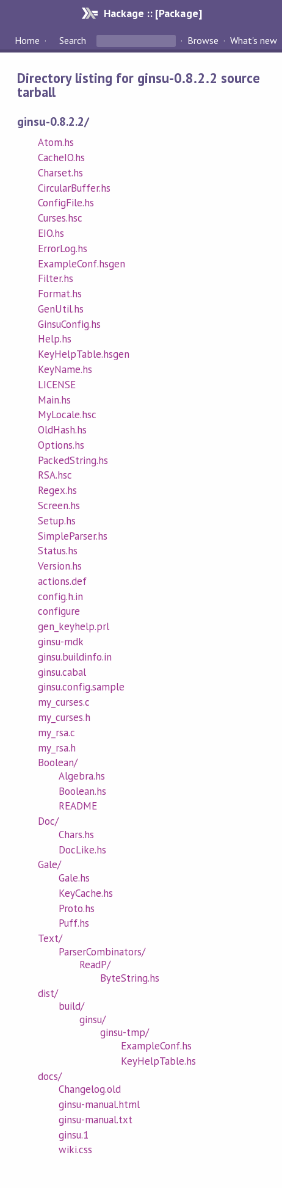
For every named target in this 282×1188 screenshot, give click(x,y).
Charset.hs (60, 172)
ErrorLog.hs (62, 248)
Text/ (50, 938)
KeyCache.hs (86, 893)
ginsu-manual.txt (95, 1119)
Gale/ (49, 864)
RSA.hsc (55, 475)
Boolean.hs (82, 791)
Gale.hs (74, 878)
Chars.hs (76, 834)
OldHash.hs (62, 429)
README (78, 806)
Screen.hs (59, 505)
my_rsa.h (57, 748)
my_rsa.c (56, 732)
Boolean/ (58, 762)
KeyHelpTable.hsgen (83, 354)
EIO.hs (51, 233)
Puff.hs (74, 923)
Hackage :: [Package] (152, 13)
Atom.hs (56, 142)
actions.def (62, 581)
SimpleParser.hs (72, 536)
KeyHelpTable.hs (158, 1061)
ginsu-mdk (61, 641)
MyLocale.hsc (67, 414)
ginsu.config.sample (81, 687)
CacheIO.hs (61, 157)
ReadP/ (94, 964)
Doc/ (48, 821)
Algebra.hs (82, 776)
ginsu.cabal (62, 672)
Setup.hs (57, 520)
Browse (203, 40)
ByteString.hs (129, 978)
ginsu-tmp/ (124, 1032)
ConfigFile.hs (66, 202)
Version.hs (60, 566)
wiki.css (75, 1149)
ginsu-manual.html (99, 1104)
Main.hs (54, 400)
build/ (71, 1006)
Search (72, 40)
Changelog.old (90, 1089)
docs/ (50, 1076)
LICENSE (57, 384)
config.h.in (60, 596)
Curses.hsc (60, 218)
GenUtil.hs (61, 309)
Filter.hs (55, 278)
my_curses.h (64, 717)
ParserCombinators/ (102, 951)
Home (27, 40)
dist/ (48, 993)
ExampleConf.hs (156, 1045)
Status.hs (58, 550)
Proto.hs (77, 908)
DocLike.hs (82, 850)
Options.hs (61, 445)
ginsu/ (92, 1019)
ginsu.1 (74, 1135)
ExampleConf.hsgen (81, 263)
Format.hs (60, 293)
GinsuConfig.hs (69, 324)
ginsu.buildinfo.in (75, 657)
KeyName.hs (65, 369)
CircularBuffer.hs (74, 188)
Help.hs (54, 339)
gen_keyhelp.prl (73, 626)
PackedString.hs (73, 460)
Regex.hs (57, 490)
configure (59, 611)
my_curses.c (64, 702)
